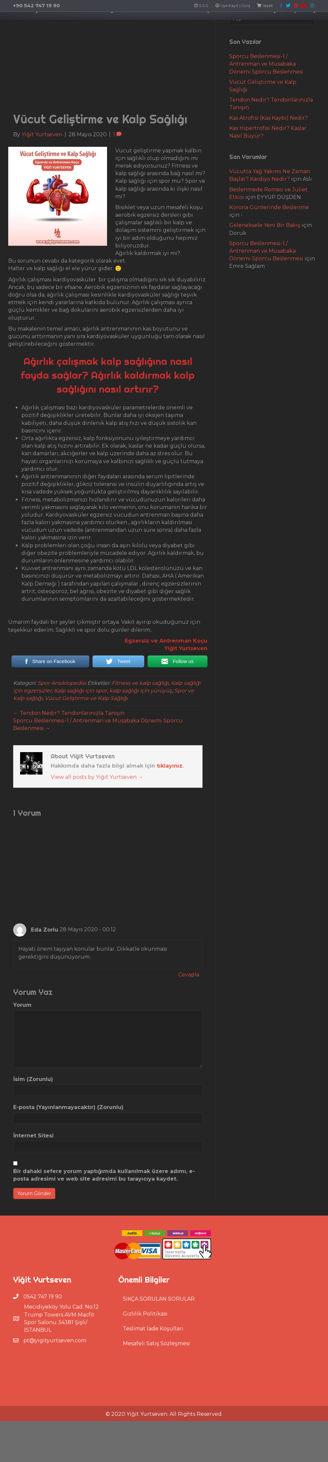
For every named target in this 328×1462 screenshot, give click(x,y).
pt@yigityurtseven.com (54, 1396)
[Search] (164, 47)
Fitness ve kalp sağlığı (140, 739)
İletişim (314, 25)
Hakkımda (51, 25)
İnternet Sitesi (33, 1192)
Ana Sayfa (18, 25)
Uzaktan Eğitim (91, 25)
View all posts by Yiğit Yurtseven (97, 833)
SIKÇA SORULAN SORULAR (159, 1355)
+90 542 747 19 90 (36, 5)
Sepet (265, 5)
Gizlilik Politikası (145, 1370)
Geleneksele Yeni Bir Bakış (264, 281)
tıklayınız (169, 822)
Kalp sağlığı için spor (80, 747)
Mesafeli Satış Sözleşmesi (156, 1399)
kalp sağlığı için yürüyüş (140, 747)
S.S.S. (201, 5)
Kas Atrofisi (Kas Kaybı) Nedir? (268, 174)
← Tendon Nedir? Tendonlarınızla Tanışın (68, 769)
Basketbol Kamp (212, 25)
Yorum (22, 1061)
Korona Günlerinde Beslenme (269, 263)
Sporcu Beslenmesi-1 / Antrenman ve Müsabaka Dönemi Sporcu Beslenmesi (266, 120)
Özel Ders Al (133, 25)
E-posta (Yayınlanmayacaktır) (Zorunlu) (68, 1163)
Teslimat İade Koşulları (153, 1385)
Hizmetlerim (255, 25)
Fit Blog (288, 25)
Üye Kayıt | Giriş (232, 5)
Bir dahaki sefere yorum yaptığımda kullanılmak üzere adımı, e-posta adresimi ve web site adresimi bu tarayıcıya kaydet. (104, 1231)
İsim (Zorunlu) (33, 1135)
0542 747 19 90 (42, 1353)
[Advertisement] (108, 118)
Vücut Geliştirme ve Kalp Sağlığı (86, 754)
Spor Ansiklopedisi (62, 739)
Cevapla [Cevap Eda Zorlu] (188, 1031)
